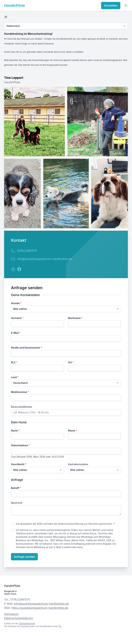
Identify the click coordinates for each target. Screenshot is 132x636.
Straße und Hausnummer (26, 347)
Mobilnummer (20, 392)
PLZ (14, 362)
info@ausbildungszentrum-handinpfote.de (44, 259)
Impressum (11, 614)
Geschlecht (18, 464)
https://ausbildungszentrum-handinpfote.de (40, 608)
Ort (71, 362)
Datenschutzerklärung (18, 618)
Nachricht (16, 502)
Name (15, 430)
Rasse (72, 430)
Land (15, 377)
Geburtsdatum (20, 445)
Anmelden (110, 5)
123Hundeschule (27, 623)
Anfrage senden (24, 556)
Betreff (16, 488)
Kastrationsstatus (78, 464)
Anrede (16, 303)
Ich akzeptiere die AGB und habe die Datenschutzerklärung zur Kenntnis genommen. (65, 523)
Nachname (75, 318)
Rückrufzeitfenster (21, 406)
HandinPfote (14, 5)
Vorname (17, 318)
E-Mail (15, 332)
